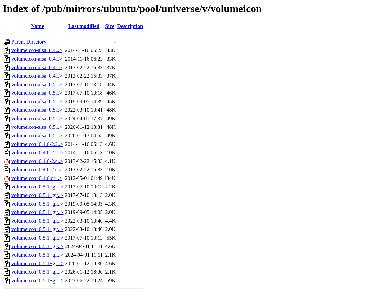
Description (130, 26)
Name (37, 26)
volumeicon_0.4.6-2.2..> (37, 144)
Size (110, 26)
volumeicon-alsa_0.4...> (36, 50)
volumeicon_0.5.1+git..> (37, 186)
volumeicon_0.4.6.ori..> (36, 178)
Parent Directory (28, 42)
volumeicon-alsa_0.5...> (36, 84)
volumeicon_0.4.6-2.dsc (36, 169)
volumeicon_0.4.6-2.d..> (37, 161)
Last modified (84, 26)
